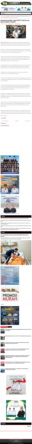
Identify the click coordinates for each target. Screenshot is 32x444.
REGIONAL (13, 16)
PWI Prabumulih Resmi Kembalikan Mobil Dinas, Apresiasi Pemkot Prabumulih (14, 218)
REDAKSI (16, 440)
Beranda (16, 120)
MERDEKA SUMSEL (20, 443)
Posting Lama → (28, 120)
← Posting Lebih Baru (5, 120)
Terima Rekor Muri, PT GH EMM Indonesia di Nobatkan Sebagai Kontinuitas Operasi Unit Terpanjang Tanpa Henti (17, 363)
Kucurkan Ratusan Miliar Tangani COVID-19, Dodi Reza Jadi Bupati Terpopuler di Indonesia (15, 21)
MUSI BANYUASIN (7, 16)
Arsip (10, 326)
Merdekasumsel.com (7, 42)
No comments (17, 23)
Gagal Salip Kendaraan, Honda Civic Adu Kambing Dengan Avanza (18, 335)
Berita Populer (4, 326)
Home (2, 16)
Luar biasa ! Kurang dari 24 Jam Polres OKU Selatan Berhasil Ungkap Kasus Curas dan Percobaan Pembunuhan (17, 349)
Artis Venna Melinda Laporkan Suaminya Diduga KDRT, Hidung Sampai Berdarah (14, 235)
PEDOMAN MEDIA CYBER (16, 441)
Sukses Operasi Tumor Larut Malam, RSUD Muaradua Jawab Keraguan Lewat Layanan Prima (17, 343)
